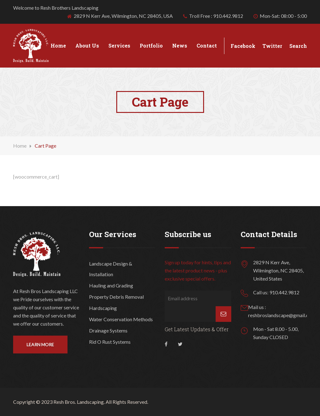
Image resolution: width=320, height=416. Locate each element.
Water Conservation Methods (121, 319)
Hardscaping (103, 308)
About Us (87, 45)
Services (119, 45)
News (179, 45)
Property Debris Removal (116, 297)
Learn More (40, 344)
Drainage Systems (108, 330)
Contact (207, 45)
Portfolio (151, 45)
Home (58, 45)
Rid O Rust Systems (110, 342)
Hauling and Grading (111, 285)
